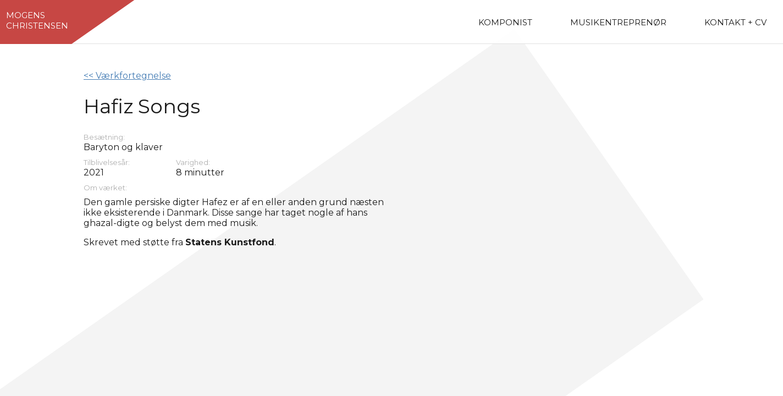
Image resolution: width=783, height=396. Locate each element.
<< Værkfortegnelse (127, 75)
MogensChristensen (37, 20)
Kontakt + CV (735, 22)
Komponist (505, 22)
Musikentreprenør (618, 22)
